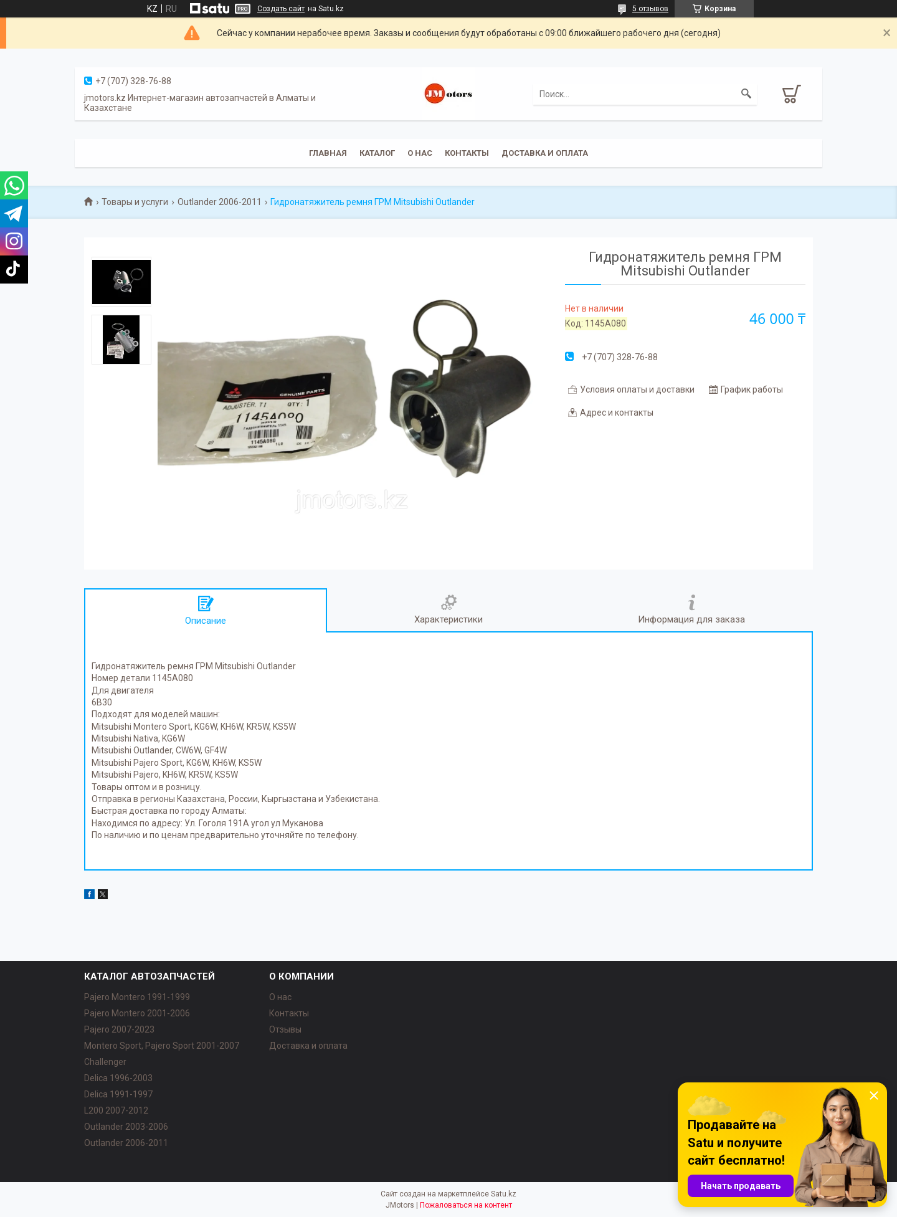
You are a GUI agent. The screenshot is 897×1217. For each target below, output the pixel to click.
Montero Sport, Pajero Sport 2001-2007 (161, 1046)
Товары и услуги (135, 202)
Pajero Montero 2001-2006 (137, 1013)
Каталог (377, 153)
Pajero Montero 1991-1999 (137, 997)
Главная (328, 153)
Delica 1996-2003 (118, 1078)
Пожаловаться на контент (466, 1205)
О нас (419, 153)
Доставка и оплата (544, 153)
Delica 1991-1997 (118, 1094)
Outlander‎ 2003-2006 (126, 1127)
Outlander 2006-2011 (220, 202)
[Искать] (746, 94)
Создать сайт (281, 8)
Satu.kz (503, 1194)
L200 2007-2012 (116, 1110)
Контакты (467, 153)
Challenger (105, 1062)
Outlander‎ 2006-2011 (126, 1143)
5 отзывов (650, 8)
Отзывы (285, 1029)
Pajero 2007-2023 (119, 1029)
